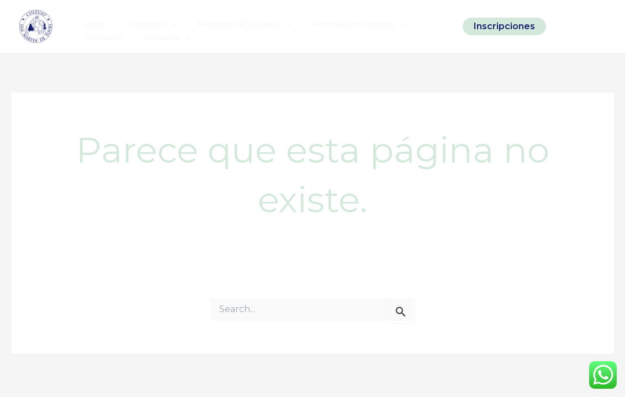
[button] (504, 26)
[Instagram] (562, 26)
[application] (165, 21)
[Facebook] (581, 26)
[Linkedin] (600, 26)
